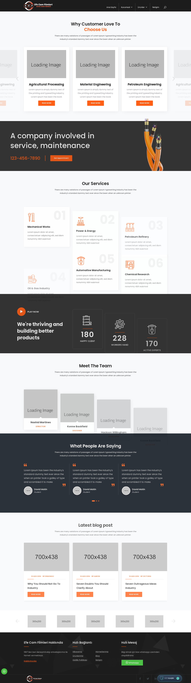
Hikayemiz (77, 651)
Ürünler (142, 7)
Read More (46, 103)
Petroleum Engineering (144, 84)
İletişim (155, 7)
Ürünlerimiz (78, 655)
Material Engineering (95, 84)
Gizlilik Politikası (80, 660)
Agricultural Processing (46, 84)
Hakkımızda (30, 661)
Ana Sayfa (111, 7)
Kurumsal (127, 7)
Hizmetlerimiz (102, 651)
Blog (98, 655)
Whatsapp (132, 662)
